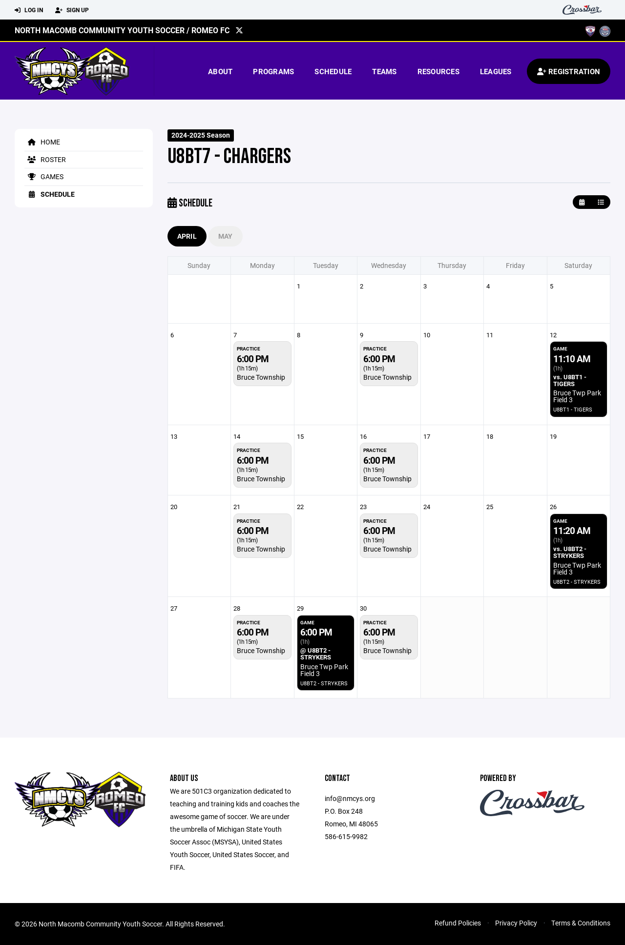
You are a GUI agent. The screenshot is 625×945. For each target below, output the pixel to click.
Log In (29, 10)
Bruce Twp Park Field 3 (577, 396)
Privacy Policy (516, 922)
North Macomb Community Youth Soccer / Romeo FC (122, 30)
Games (43, 176)
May (225, 236)
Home (42, 141)
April (187, 236)
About (220, 71)
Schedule (333, 71)
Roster (45, 159)
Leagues (496, 71)
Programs (273, 71)
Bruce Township (261, 377)
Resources (438, 71)
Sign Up (72, 10)
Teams (384, 71)
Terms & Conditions (580, 922)
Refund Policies (458, 922)
